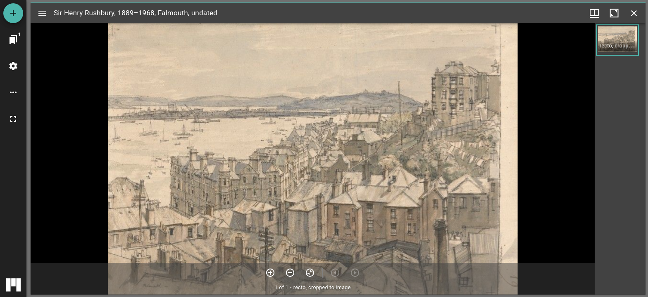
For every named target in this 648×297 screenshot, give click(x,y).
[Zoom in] (270, 273)
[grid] (620, 159)
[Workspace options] (13, 92)
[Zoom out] (290, 273)
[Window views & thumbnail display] (594, 13)
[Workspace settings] (13, 66)
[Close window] (634, 13)
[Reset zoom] (310, 273)
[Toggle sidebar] (42, 13)
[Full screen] (13, 119)
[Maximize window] (614, 13)
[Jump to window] (13, 40)
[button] (617, 40)
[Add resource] (13, 13)
